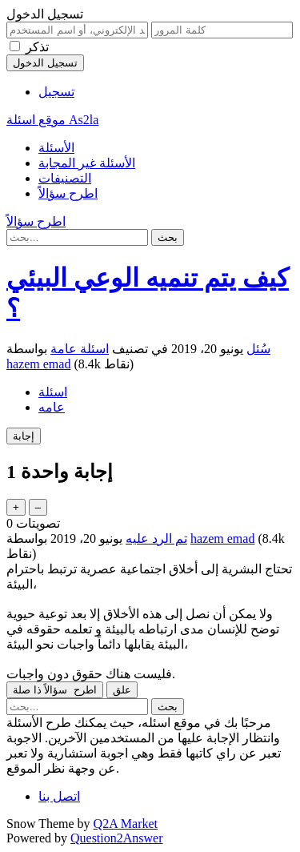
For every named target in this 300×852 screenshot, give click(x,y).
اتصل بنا (59, 796)
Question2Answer (116, 838)
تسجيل (56, 91)
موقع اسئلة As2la (52, 120)
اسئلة (52, 392)
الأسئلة (56, 148)
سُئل (258, 349)
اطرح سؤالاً (68, 193)
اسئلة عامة (79, 349)
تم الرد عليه (156, 538)
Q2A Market (126, 823)
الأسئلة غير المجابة (86, 163)
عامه (51, 407)
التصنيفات (64, 178)
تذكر (37, 47)
